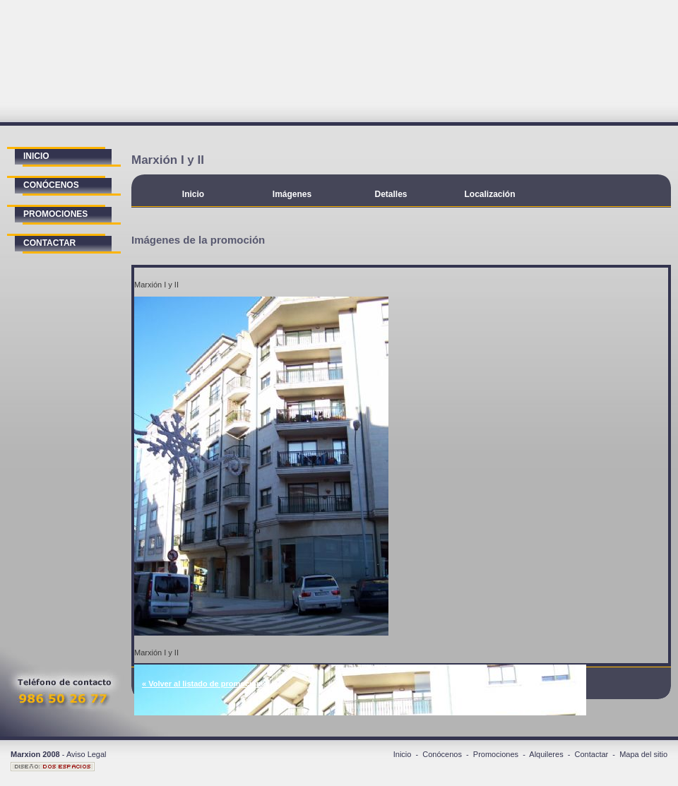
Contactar (592, 754)
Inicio (193, 194)
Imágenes (292, 194)
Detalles (390, 194)
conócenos (51, 185)
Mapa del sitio (643, 754)
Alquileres (546, 754)
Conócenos (442, 754)
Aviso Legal (86, 754)
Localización (489, 194)
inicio (36, 156)
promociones (55, 214)
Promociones (495, 754)
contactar (49, 243)
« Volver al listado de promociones (206, 683)
